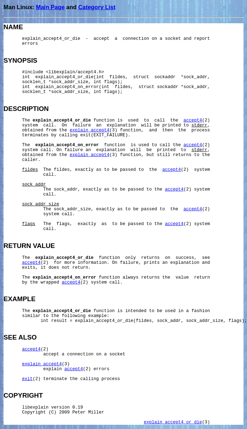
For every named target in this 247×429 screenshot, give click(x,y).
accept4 (192, 120)
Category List (96, 7)
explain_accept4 (90, 130)
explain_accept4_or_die (173, 422)
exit (27, 379)
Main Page (50, 7)
